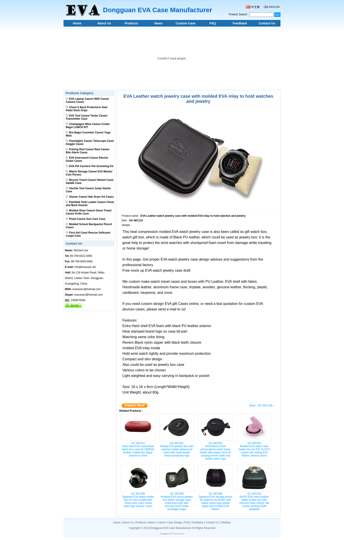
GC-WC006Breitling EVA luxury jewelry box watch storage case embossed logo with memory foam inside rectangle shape (177, 501)
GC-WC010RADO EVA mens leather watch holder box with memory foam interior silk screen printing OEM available (254, 501)
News (158, 23)
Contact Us (267, 23)
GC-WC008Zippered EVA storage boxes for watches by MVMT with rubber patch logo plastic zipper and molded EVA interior (215, 501)
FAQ (212, 23)
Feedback (240, 23)
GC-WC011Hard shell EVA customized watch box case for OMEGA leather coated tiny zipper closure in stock (138, 449)
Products (131, 23)
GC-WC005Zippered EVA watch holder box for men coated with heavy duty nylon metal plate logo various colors (138, 500)
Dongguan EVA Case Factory (172, 533)
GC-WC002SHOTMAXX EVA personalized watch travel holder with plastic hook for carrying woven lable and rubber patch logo (215, 451)
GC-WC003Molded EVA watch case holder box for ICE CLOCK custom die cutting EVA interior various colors (254, 449)
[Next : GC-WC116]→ (262, 405)
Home (77, 23)
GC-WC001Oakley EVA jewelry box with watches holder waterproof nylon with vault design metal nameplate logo (176, 449)
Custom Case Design (185, 24)
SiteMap (226, 522)
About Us (104, 23)
